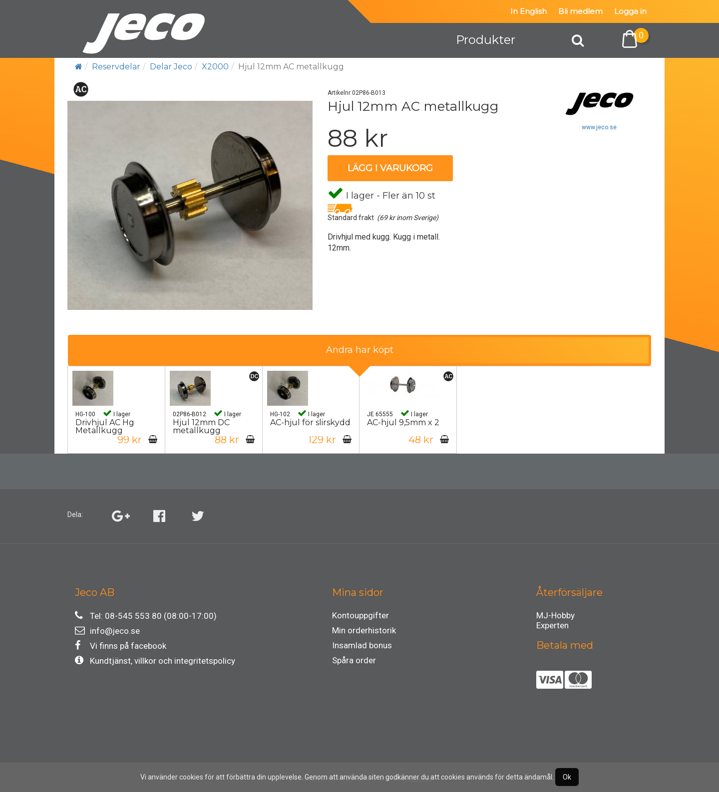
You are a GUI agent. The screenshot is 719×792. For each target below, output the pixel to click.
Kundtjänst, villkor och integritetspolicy (155, 660)
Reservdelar (116, 66)
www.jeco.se (599, 127)
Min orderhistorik (364, 630)
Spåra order (354, 660)
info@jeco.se (107, 630)
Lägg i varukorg (390, 168)
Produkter (485, 39)
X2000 (215, 66)
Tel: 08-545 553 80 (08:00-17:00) (146, 615)
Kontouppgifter (360, 615)
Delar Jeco (171, 66)
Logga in (630, 11)
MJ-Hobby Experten (555, 616)
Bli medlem (580, 11)
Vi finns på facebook (120, 645)
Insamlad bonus (362, 645)
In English (528, 11)
